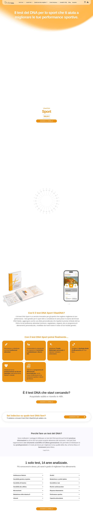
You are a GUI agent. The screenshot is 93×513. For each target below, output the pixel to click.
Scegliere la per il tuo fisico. (80, 350)
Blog (69, 2)
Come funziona (54, 2)
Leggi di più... (46, 450)
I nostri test (29, 2)
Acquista (74, 2)
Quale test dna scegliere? (41, 2)
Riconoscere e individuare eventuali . (11, 350)
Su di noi (22, 2)
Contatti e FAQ (63, 2)
